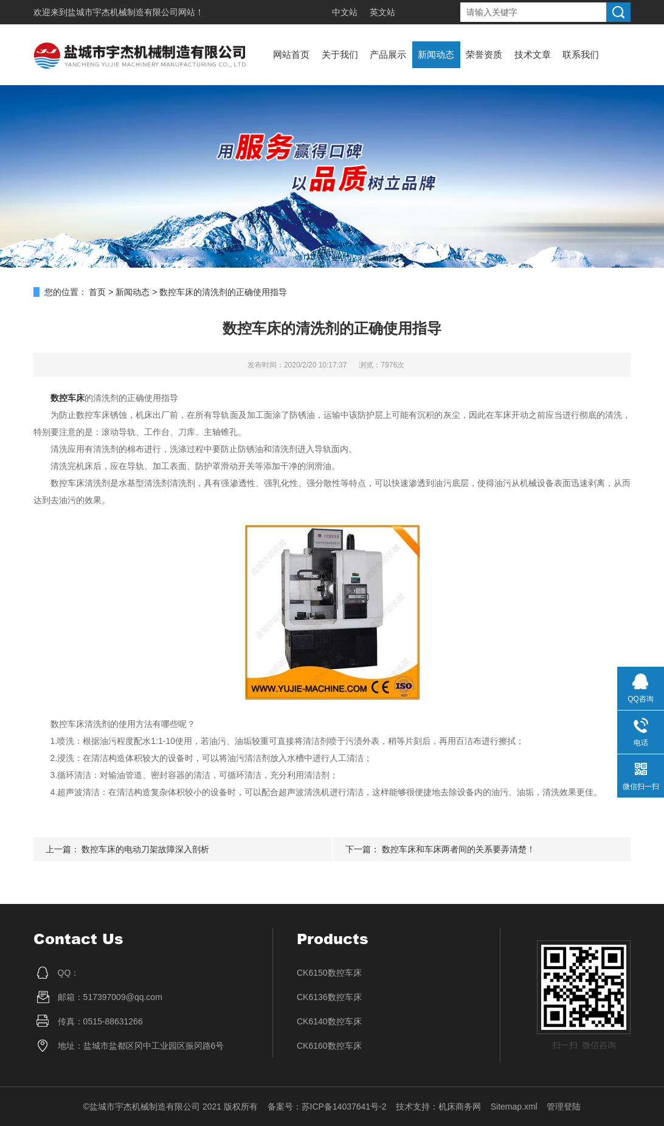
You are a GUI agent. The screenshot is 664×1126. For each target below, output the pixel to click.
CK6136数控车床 (329, 997)
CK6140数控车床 (329, 1021)
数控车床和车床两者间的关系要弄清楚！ (458, 849)
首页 (97, 292)
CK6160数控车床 (329, 1046)
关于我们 (340, 54)
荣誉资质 (484, 54)
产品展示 (388, 54)
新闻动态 (436, 54)
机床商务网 (459, 1106)
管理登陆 (564, 1106)
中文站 (345, 12)
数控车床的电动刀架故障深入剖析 (145, 849)
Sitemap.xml (514, 1106)
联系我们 (580, 54)
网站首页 (291, 54)
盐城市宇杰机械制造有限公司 (122, 12)
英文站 (382, 12)
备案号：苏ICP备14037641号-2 (327, 1106)
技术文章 (532, 54)
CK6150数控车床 (329, 973)
